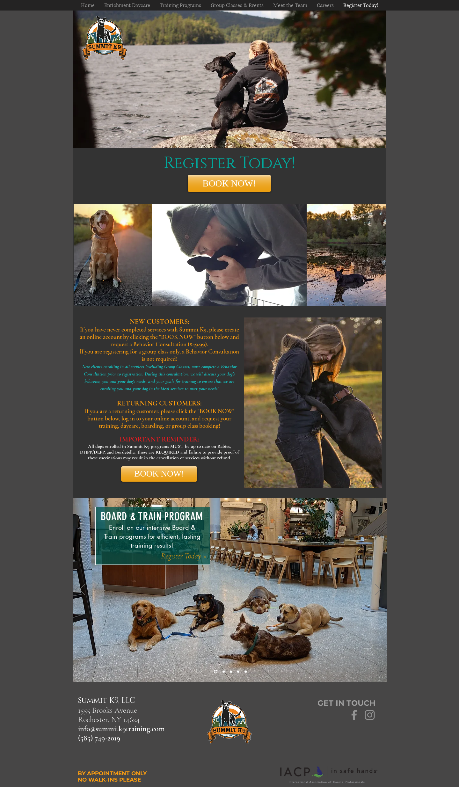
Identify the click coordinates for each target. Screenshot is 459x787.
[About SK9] (231, 672)
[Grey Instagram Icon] (369, 715)
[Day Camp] (223, 672)
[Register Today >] (184, 556)
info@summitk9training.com (121, 728)
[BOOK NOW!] (229, 183)
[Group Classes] (238, 672)
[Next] (378, 590)
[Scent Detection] (245, 672)
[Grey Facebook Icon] (354, 715)
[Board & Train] (215, 672)
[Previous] (82, 590)
